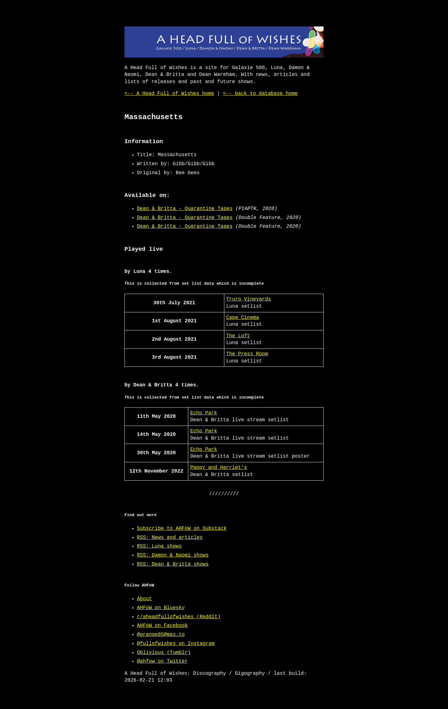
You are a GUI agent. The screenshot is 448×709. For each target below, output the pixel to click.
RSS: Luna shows (159, 546)
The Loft (238, 336)
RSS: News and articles (170, 537)
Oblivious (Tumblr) (164, 652)
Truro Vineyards (248, 299)
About (144, 598)
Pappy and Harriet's (218, 467)
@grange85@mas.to (161, 634)
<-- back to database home (260, 93)
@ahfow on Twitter (162, 661)
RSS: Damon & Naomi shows (172, 555)
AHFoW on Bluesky (161, 607)
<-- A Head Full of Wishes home (169, 93)
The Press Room (247, 354)
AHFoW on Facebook (162, 625)
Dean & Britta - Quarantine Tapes (184, 208)
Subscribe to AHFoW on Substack (181, 528)
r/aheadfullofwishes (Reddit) (179, 616)
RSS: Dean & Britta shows (172, 564)
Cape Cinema (242, 317)
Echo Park (203, 413)
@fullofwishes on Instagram (176, 643)
